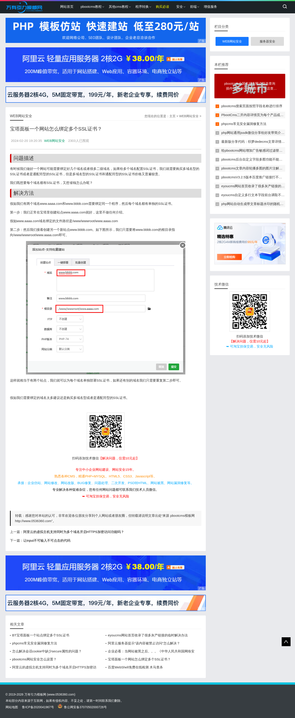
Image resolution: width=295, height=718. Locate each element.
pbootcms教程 (91, 6)
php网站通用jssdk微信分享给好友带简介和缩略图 (257, 133)
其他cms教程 (118, 6)
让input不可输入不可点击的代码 (47, 540)
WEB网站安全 (189, 116)
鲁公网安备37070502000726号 (82, 707)
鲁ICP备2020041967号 (38, 707)
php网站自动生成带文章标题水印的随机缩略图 (255, 204)
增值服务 (210, 6)
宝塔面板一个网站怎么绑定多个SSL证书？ (139, 659)
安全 (179, 6)
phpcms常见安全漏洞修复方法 (34, 643)
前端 (193, 6)
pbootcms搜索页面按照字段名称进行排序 (251, 106)
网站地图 (12, 707)
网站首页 (66, 6)
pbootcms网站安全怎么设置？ (34, 659)
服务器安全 (267, 41)
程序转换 (142, 6)
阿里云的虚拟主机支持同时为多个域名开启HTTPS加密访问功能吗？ (73, 532)
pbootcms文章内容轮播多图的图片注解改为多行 (256, 168)
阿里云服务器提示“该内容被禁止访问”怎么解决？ (144, 643)
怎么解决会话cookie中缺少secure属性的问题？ (47, 651)
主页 (172, 116)
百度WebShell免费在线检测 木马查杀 (135, 667)
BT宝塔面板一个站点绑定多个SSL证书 (40, 635)
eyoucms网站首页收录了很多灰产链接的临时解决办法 (148, 635)
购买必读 (162, 6)
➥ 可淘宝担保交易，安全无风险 (105, 496)
